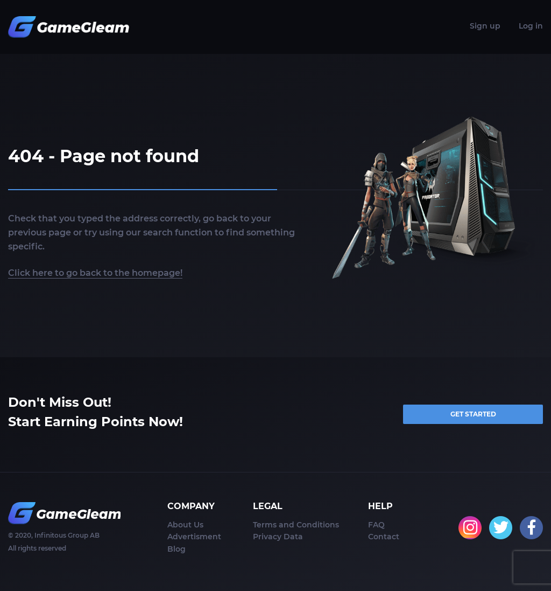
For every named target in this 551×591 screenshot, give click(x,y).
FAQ (376, 525)
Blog (176, 549)
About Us (185, 525)
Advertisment (194, 536)
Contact (383, 536)
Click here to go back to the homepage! (95, 273)
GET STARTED (473, 414)
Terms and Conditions (296, 525)
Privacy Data (278, 536)
